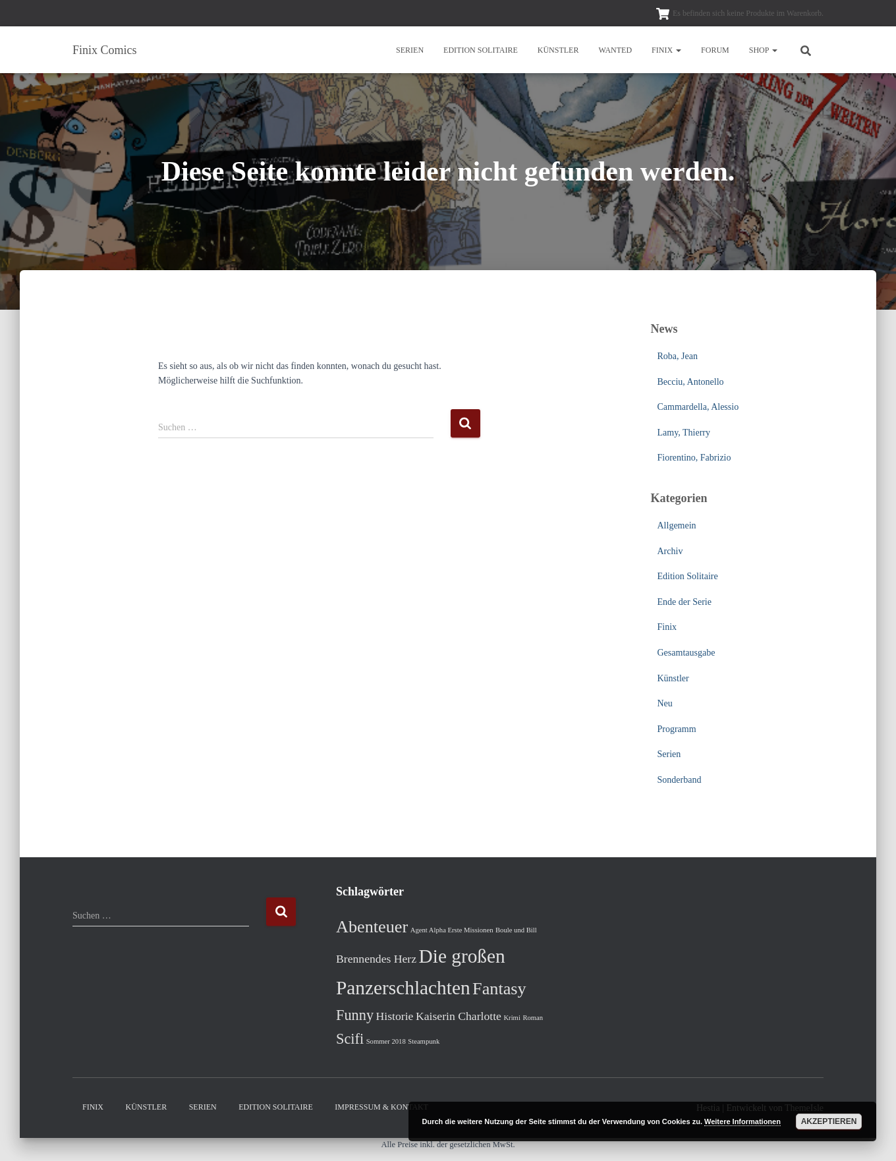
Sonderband (680, 780)
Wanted (615, 50)
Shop (763, 50)
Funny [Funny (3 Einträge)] (355, 1015)
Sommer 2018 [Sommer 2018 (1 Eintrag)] (386, 1041)
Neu (665, 703)
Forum (715, 50)
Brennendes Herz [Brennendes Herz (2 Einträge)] (376, 958)
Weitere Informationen (742, 1121)
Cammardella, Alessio (698, 407)
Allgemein (677, 525)
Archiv (670, 551)
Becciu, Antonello (691, 382)
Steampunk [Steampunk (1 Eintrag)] (423, 1041)
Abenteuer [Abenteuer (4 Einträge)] (372, 926)
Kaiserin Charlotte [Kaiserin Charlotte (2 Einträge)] (458, 1016)
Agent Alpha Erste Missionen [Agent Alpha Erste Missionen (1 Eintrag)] (451, 930)
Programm (677, 729)
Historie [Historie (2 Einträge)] (395, 1016)
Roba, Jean (678, 356)
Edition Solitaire (480, 50)
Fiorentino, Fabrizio (694, 458)
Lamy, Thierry (684, 433)
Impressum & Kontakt (381, 1107)
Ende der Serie (685, 602)
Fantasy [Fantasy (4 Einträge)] (499, 988)
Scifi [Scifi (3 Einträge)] (350, 1039)
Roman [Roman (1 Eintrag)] (532, 1017)
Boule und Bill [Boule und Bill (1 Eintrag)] (516, 930)
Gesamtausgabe (686, 653)
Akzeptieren (829, 1121)
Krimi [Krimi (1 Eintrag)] (511, 1017)
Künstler (558, 50)
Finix (666, 50)
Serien (410, 50)
